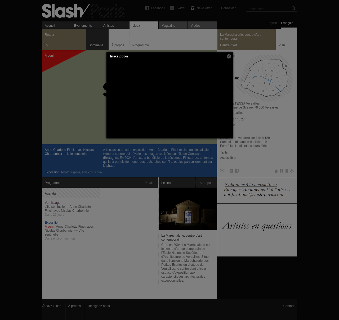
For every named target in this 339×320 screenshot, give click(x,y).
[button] (229, 56)
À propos (74, 306)
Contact (288, 306)
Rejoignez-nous (99, 306)
